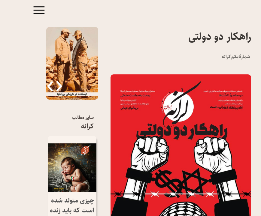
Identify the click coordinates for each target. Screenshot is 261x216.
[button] (36, 86)
